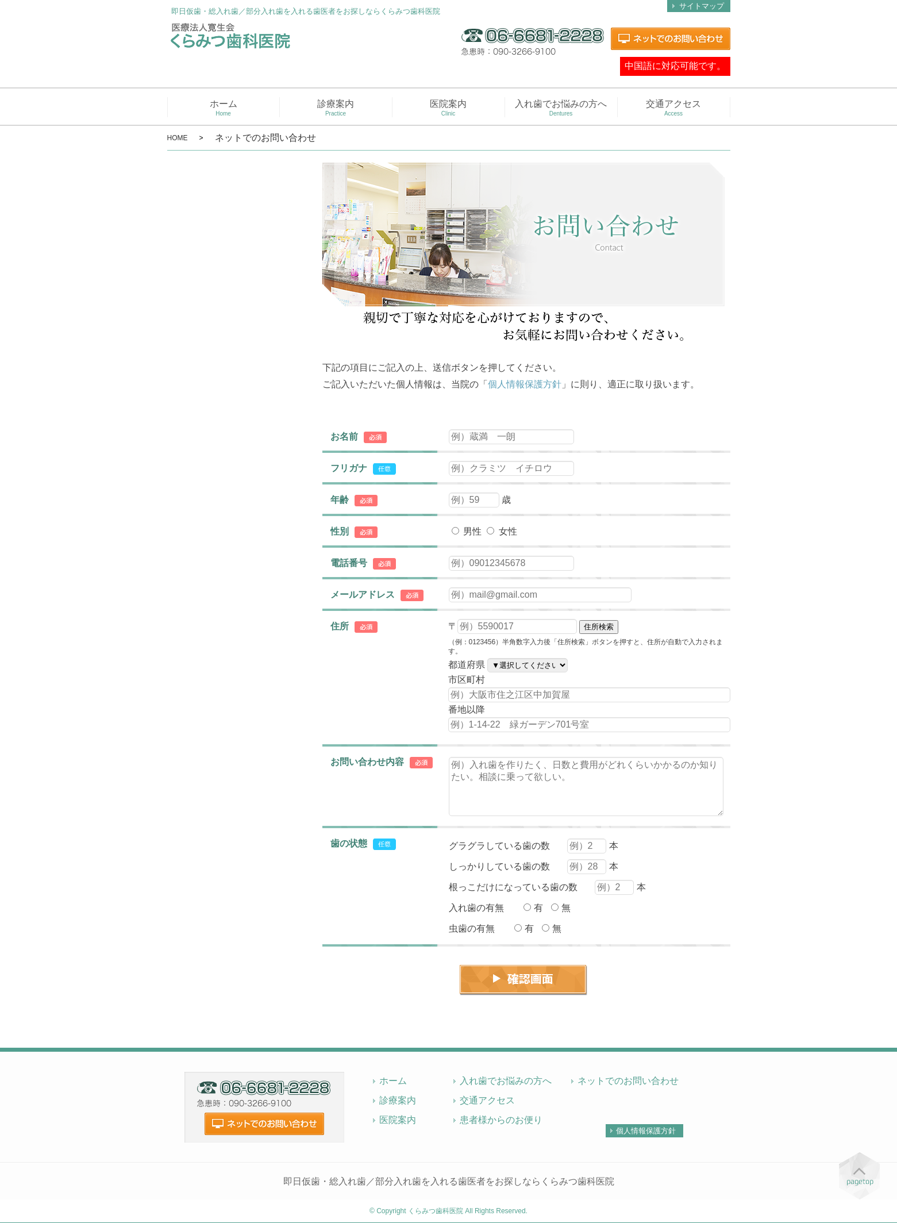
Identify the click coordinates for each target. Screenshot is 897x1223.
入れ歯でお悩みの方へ (561, 108)
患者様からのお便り (501, 1120)
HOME (177, 138)
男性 (467, 531)
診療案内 (336, 108)
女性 (502, 531)
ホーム (223, 108)
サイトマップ (701, 6)
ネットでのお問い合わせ (628, 1081)
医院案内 (448, 108)
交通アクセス (674, 108)
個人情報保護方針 (524, 384)
